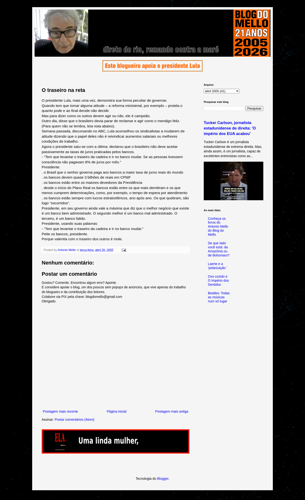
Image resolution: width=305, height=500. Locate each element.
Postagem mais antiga (171, 411)
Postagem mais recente (60, 411)
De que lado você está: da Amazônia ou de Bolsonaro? (218, 249)
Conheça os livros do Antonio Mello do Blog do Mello (218, 226)
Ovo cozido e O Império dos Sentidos (218, 280)
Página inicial (117, 411)
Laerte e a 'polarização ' (217, 266)
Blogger (162, 478)
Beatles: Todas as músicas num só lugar (219, 297)
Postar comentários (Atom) (74, 419)
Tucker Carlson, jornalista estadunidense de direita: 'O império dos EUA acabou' (230, 128)
